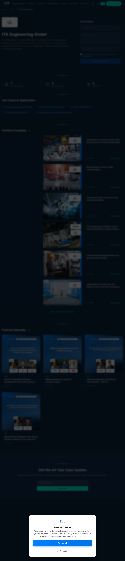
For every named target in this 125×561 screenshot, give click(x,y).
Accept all (62, 543)
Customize (63, 551)
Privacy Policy (79, 536)
